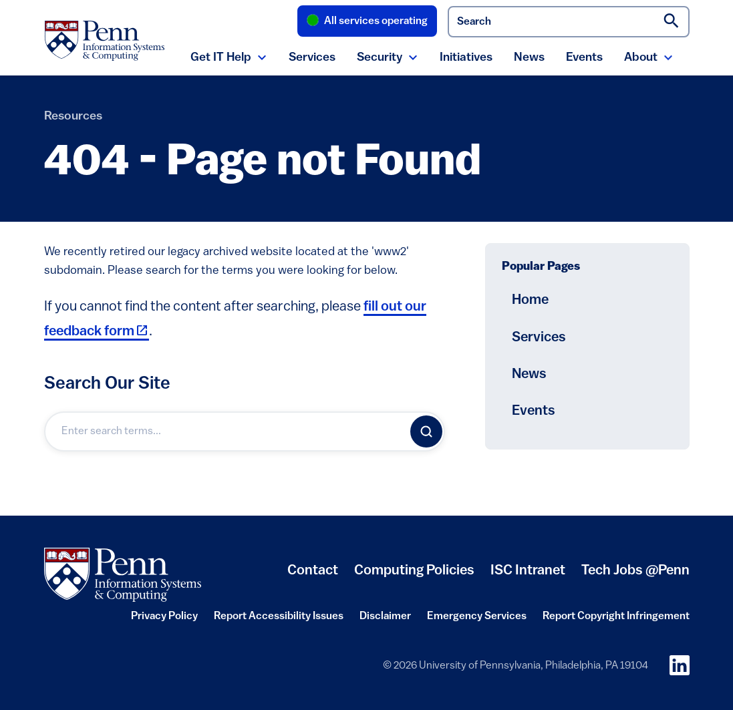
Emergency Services (477, 620)
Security (379, 57)
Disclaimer (385, 620)
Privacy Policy (164, 620)
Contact (312, 571)
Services (312, 57)
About (640, 57)
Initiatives (466, 57)
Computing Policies (414, 576)
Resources (73, 116)
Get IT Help (220, 57)
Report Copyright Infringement (616, 620)
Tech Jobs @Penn (635, 571)
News (529, 57)
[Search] (426, 431)
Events (584, 57)
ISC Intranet (527, 576)
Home (530, 300)
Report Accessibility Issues (278, 620)
